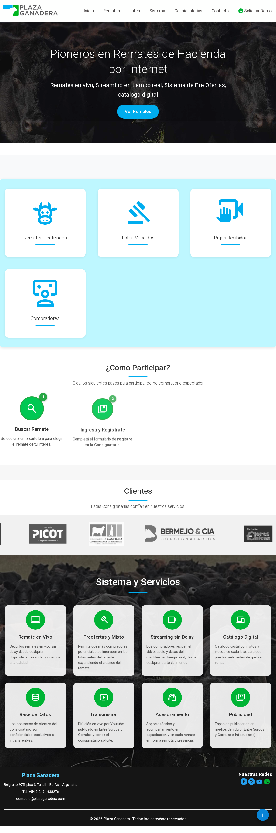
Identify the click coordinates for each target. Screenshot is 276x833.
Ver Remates (138, 111)
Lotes (134, 10)
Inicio (89, 10)
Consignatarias (188, 10)
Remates (111, 10)
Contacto (220, 10)
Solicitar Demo (255, 11)
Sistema (157, 10)
